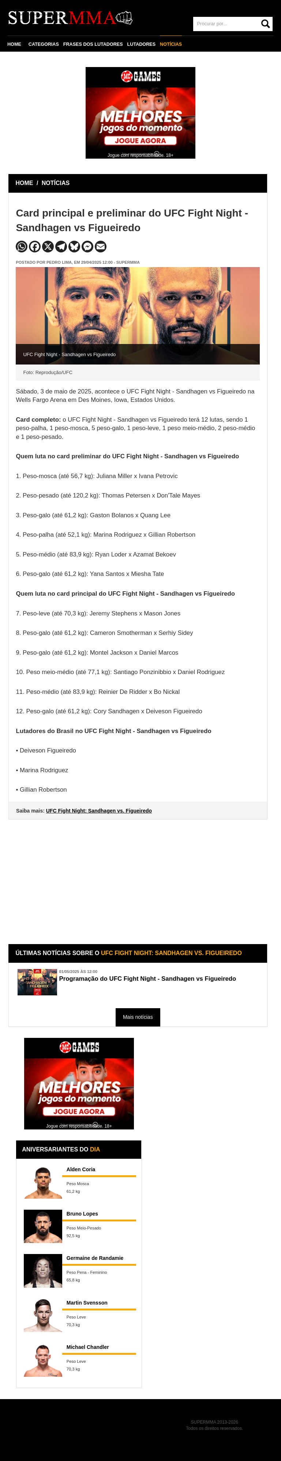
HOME (14, 44)
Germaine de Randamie (95, 1258)
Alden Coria (81, 1169)
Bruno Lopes (82, 1214)
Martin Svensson (87, 1303)
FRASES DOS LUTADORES (93, 44)
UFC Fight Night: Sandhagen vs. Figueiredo (99, 811)
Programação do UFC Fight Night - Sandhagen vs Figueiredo (147, 978)
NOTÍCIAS (171, 44)
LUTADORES (141, 44)
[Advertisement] (139, 876)
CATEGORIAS (44, 44)
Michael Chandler (88, 1347)
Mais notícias (138, 1017)
